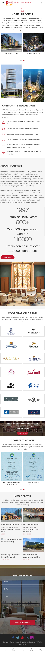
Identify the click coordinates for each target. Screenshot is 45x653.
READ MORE (7, 257)
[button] (20, 60)
